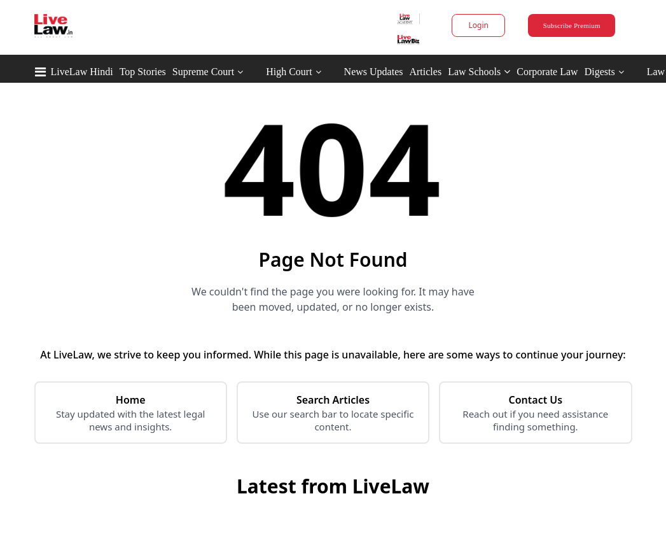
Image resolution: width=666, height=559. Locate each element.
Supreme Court (203, 71)
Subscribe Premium (571, 25)
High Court (289, 71)
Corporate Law (547, 71)
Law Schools (479, 71)
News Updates (373, 71)
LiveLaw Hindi (82, 71)
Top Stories (143, 71)
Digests (600, 71)
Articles (425, 71)
